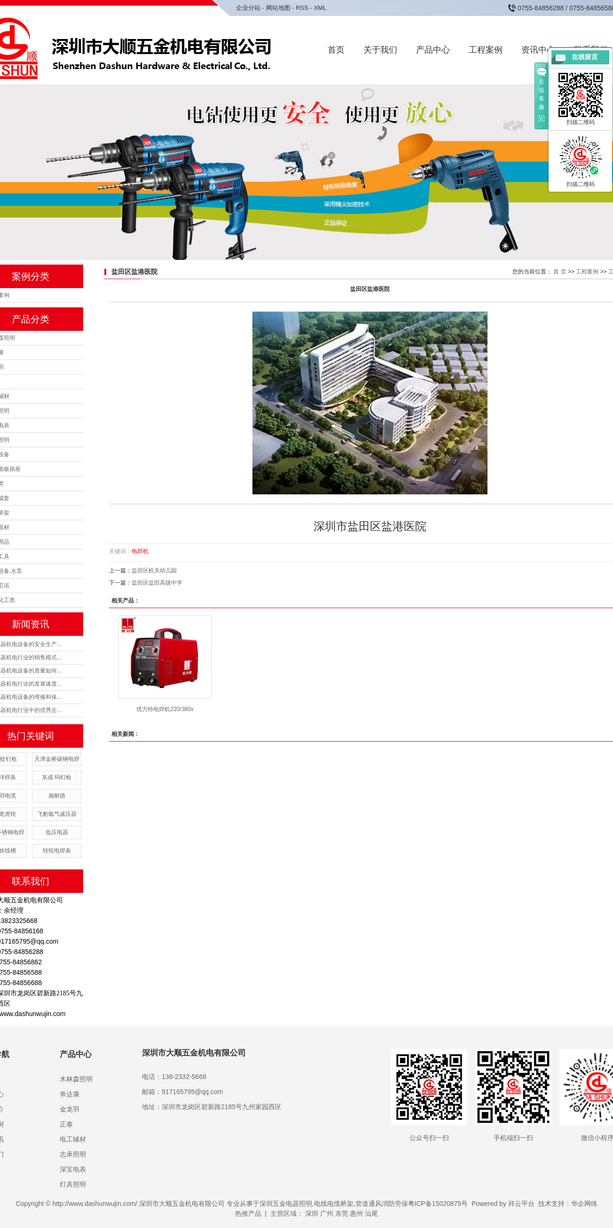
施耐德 (56, 795)
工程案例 (486, 50)
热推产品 (248, 1213)
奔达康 (69, 1094)
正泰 (66, 1124)
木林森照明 (76, 1079)
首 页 (559, 271)
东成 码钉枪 (56, 777)
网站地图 (278, 7)
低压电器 (57, 832)
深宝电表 (73, 1169)
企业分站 (248, 7)
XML (320, 7)
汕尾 (371, 1213)
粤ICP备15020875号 (438, 1203)
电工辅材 (73, 1139)
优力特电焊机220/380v (164, 709)
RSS (302, 7)
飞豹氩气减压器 (57, 814)
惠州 (356, 1213)
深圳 (311, 1213)
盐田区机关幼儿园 (154, 570)
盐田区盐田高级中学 (157, 582)
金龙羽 (69, 1109)
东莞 (341, 1213)
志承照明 (73, 1154)
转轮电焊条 (57, 850)
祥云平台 (521, 1203)
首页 (336, 50)
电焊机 (140, 551)
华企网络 (584, 1203)
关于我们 (380, 50)
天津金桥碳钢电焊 (56, 759)
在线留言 (585, 57)
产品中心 (433, 50)
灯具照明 (73, 1184)
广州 (326, 1213)
